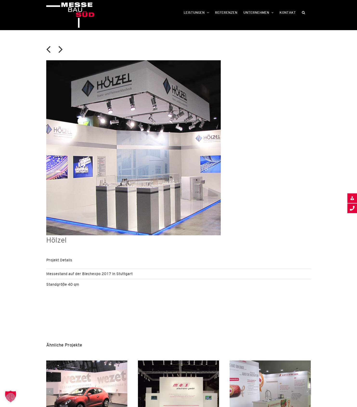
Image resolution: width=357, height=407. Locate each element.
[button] (303, 12)
